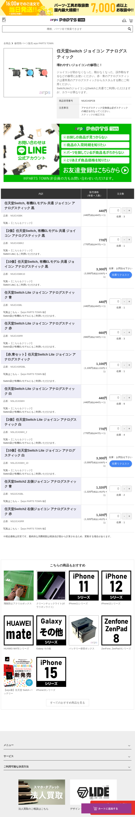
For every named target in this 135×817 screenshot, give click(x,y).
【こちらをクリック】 (21, 211)
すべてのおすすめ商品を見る (67, 691)
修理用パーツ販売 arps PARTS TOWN (33, 32)
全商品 (7, 32)
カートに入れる (106, 808)
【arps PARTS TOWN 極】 (33, 300)
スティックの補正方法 (93, 103)
